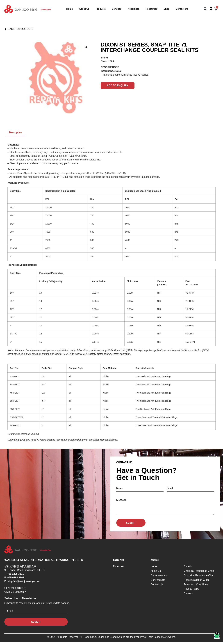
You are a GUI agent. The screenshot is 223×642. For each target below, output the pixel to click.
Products (101, 8)
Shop (167, 8)
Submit (131, 522)
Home (69, 8)
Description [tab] (15, 132)
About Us (84, 8)
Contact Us (182, 8)
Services (116, 8)
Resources (151, 8)
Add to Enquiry (117, 85)
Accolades (133, 8)
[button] (205, 9)
